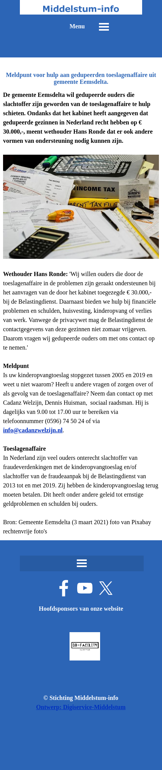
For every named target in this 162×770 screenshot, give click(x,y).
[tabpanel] (81, 313)
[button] (33, 430)
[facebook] (63, 588)
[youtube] (84, 588)
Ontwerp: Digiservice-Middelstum (80, 707)
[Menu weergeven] (104, 26)
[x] (105, 588)
